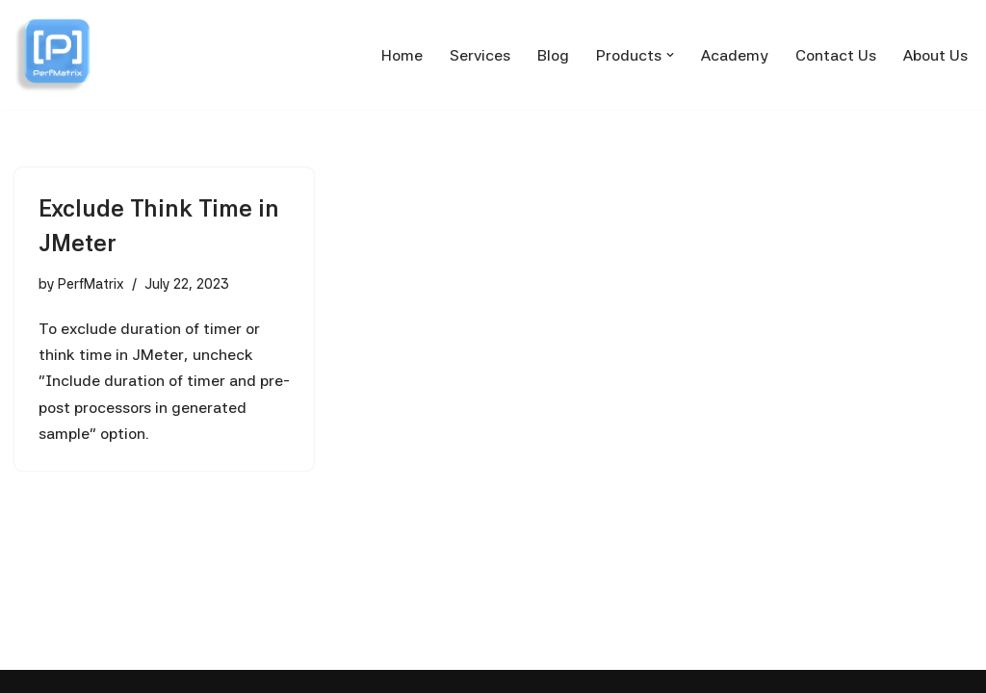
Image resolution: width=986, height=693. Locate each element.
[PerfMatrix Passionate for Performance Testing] (52, 54)
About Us (935, 55)
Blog (553, 55)
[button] (670, 55)
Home (402, 55)
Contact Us (835, 55)
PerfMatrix (91, 283)
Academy (734, 55)
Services (480, 55)
